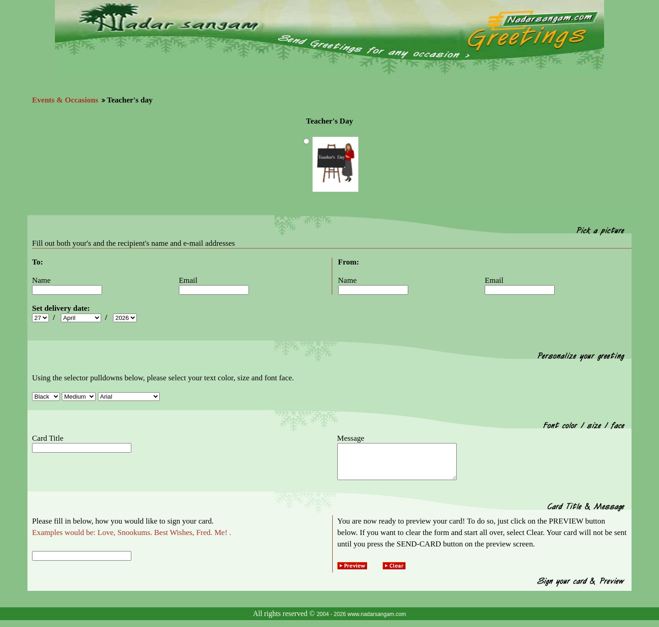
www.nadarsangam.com (376, 621)
